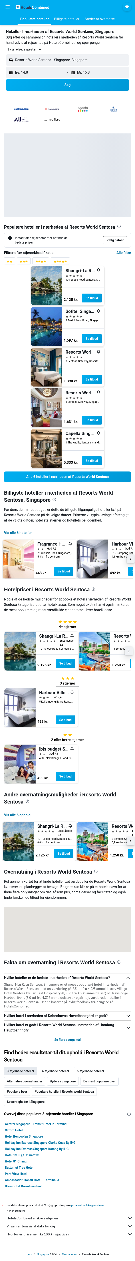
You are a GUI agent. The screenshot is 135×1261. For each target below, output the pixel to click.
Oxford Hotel (14, 1130)
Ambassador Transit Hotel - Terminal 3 (32, 1180)
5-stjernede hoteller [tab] (90, 1071)
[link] (67, 476)
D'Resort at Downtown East (23, 1186)
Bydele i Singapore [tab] (63, 1081)
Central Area (69, 1254)
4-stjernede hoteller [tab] (55, 1071)
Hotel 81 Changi (16, 1161)
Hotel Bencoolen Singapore (24, 1136)
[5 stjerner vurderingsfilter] (60, 262)
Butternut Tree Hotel (19, 1167)
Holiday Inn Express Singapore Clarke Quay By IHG (40, 1142)
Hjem (29, 1254)
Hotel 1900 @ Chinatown (22, 1155)
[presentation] (119, 226)
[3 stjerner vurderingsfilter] (24, 262)
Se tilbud (92, 298)
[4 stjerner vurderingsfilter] (40, 262)
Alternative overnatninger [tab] (24, 1081)
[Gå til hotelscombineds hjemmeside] (32, 7)
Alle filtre (123, 253)
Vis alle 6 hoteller (18, 533)
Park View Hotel (16, 1174)
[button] (7, 7)
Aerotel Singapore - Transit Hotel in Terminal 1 (37, 1124)
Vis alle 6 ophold (17, 815)
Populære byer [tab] (17, 1091)
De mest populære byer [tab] (99, 1081)
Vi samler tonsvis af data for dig (70, 1226)
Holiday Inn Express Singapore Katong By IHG (37, 1149)
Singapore (43, 1254)
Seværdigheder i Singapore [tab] (25, 1102)
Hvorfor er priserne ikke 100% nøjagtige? (70, 1234)
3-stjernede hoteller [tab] (20, 1071)
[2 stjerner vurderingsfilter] (9, 262)
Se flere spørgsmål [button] (67, 1039)
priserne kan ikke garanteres (87, 1205)
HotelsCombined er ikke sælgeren (70, 1218)
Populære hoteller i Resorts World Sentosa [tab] (64, 1091)
